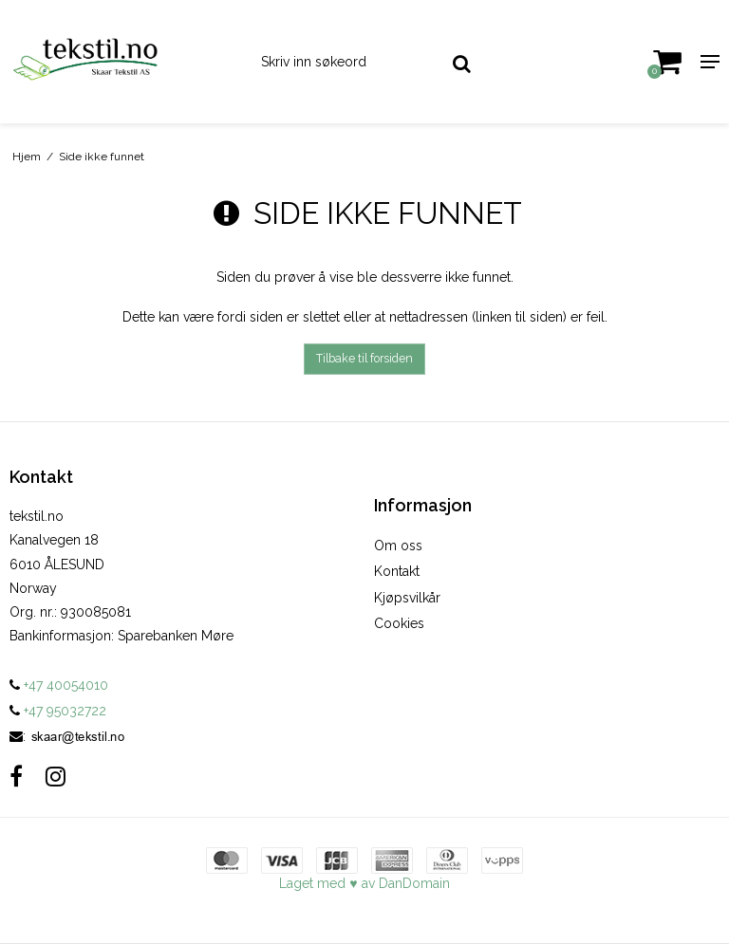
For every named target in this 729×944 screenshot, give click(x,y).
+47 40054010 (58, 685)
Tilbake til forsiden (364, 358)
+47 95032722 (57, 710)
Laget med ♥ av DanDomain (364, 883)
